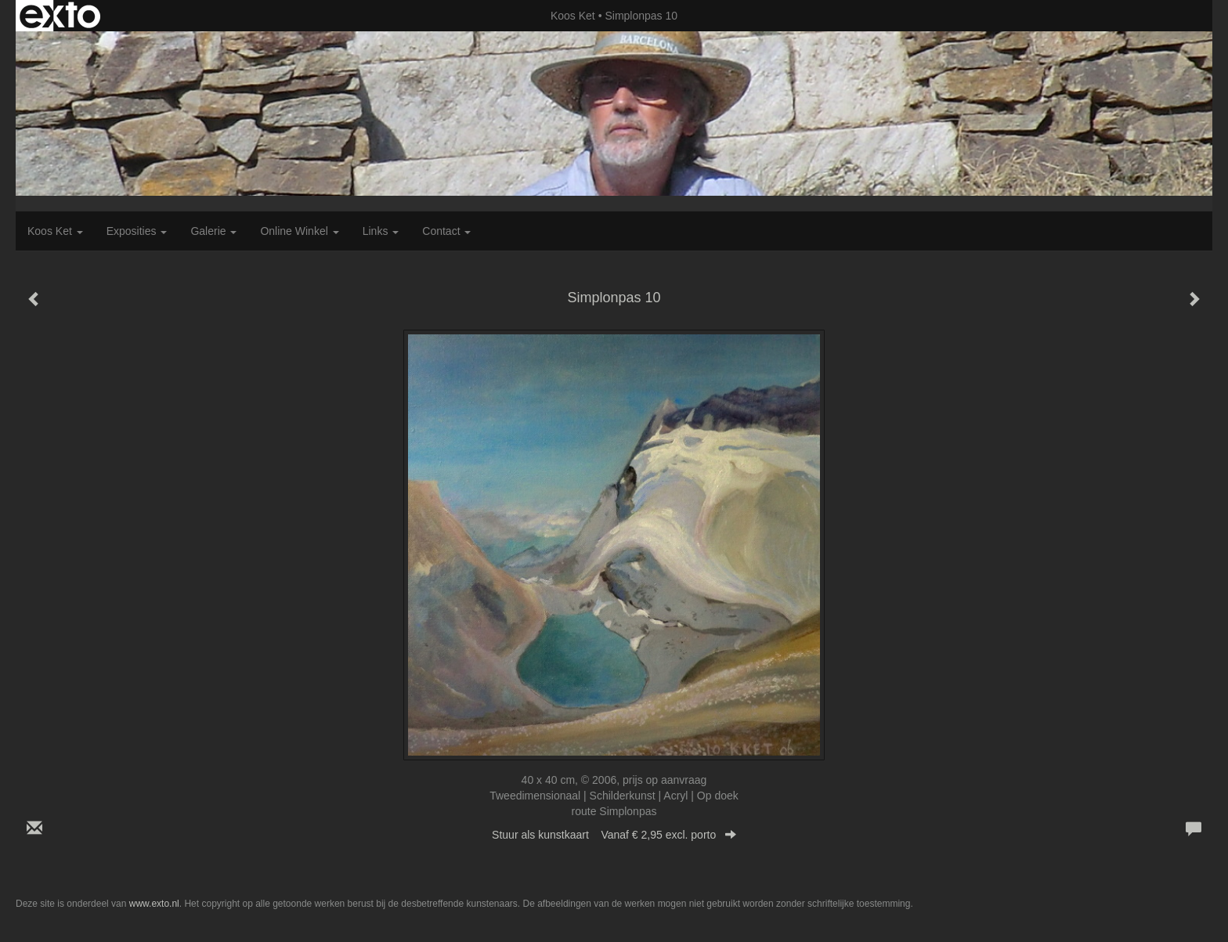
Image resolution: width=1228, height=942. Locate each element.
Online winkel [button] (299, 231)
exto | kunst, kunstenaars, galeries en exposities (60, 15)
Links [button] (381, 231)
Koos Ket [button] (55, 231)
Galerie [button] (213, 231)
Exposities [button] (137, 231)
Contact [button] (446, 231)
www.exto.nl (154, 903)
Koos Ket (573, 15)
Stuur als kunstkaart (614, 834)
